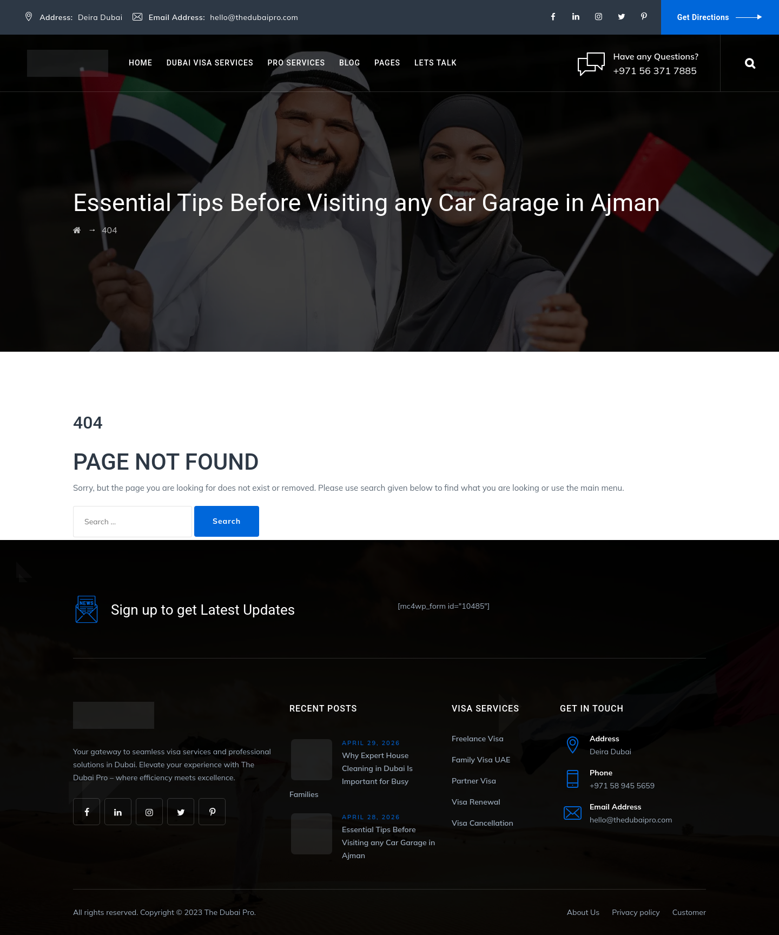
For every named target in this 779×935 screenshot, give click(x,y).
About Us (583, 912)
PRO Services (296, 62)
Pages (387, 62)
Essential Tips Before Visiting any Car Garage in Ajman (388, 842)
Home (141, 62)
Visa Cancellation (482, 823)
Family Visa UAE (481, 760)
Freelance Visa (478, 738)
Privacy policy (636, 912)
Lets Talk (435, 62)
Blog (349, 62)
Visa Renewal (476, 802)
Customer (689, 912)
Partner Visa (474, 781)
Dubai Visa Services (210, 62)
